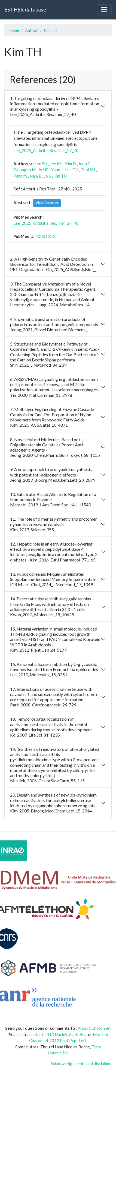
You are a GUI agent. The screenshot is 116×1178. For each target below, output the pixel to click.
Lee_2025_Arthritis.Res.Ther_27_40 (45, 150)
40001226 (45, 236)
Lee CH (71, 169)
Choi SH (88, 169)
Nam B (35, 175)
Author (31, 30)
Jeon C (84, 163)
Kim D (70, 163)
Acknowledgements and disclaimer (81, 1063)
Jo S (47, 175)
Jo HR (43, 169)
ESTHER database (25, 9)
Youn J (57, 169)
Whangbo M (24, 169)
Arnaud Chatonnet (94, 1028)
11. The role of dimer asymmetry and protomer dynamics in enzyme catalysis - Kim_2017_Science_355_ (53, 524)
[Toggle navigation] (104, 9)
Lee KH (56, 163)
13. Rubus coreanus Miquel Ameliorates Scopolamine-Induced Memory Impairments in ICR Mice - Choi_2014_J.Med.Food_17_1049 (53, 579)
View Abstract (47, 203)
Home (13, 30)
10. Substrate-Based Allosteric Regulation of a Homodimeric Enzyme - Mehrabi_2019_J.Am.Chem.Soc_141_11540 (53, 499)
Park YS (20, 175)
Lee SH (41, 163)
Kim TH (60, 175)
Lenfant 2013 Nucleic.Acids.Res (57, 1034)
